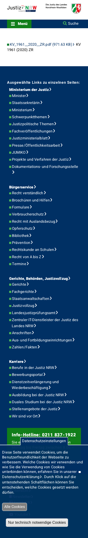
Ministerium (22, 110)
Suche (73, 23)
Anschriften (21, 333)
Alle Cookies (14, 507)
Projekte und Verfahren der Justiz (40, 159)
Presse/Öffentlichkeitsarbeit (36, 145)
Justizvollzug (23, 306)
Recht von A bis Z (26, 257)
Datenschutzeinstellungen (44, 441)
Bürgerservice (21, 187)
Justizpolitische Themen (33, 124)
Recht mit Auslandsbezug (33, 221)
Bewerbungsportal (27, 375)
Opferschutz (22, 228)
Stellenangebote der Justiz (34, 409)
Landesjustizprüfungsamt (33, 313)
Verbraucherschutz (28, 214)
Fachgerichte (23, 292)
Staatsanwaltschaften (30, 299)
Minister (19, 96)
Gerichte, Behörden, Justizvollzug (38, 278)
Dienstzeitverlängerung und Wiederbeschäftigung (35, 385)
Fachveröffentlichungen (32, 131)
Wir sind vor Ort (25, 416)
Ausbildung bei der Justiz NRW (38, 395)
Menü (22, 24)
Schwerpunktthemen (29, 117)
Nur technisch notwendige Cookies (37, 522)
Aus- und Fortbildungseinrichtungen (42, 340)
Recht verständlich (27, 193)
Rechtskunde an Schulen (33, 250)
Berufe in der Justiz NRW (33, 368)
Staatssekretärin (26, 103)
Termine (19, 264)
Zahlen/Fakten (24, 347)
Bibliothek (20, 236)
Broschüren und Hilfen (31, 200)
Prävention (21, 243)
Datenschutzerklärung (20, 477)
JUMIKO (19, 152)
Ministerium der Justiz (29, 90)
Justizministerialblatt (30, 138)
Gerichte (19, 284)
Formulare (20, 207)
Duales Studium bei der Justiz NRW (42, 402)
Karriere (16, 361)
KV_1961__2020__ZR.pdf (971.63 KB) (41, 44)
